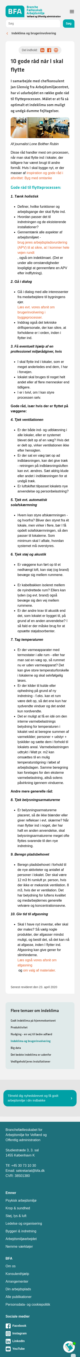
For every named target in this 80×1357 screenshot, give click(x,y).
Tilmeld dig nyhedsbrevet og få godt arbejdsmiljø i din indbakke (33, 1098)
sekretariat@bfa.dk (30, 1170)
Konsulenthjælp (17, 1274)
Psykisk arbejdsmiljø (21, 1200)
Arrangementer (17, 1281)
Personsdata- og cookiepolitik (28, 1304)
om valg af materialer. (39, 970)
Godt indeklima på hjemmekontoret (33, 1020)
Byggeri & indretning (21, 1231)
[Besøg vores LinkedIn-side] (40, 1341)
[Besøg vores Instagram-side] (40, 1333)
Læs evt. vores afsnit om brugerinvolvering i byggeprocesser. (36, 312)
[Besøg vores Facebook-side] (40, 1325)
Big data (16, 1048)
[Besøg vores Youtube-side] (40, 1348)
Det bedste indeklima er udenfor (31, 1055)
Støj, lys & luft (16, 1216)
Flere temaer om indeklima (35, 1010)
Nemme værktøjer (19, 1246)
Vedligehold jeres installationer (30, 1061)
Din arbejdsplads (18, 1289)
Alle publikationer (19, 1297)
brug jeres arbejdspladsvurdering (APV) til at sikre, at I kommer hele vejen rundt (43, 247)
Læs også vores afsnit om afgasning (37, 962)
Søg (68, 23)
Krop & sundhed (18, 1208)
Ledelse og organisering (24, 1223)
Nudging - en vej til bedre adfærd (31, 1034)
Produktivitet (19, 1027)
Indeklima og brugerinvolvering (34, 33)
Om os (11, 1266)
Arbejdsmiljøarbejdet (21, 1239)
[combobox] (33, 23)
